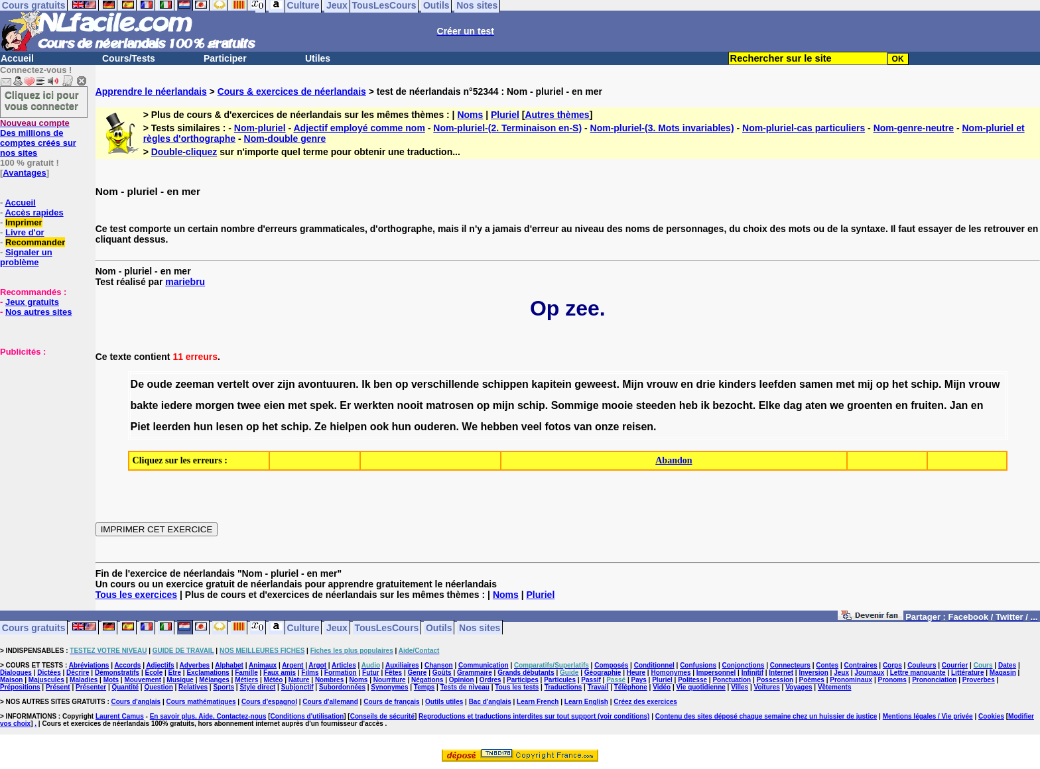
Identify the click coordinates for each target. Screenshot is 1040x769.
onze (607, 426)
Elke (770, 405)
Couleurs (921, 665)
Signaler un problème (26, 257)
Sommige (575, 405)
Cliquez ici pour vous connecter (42, 100)
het (900, 384)
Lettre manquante (918, 672)
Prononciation (934, 679)
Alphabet (229, 665)
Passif (590, 679)
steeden (656, 405)
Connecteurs (790, 665)
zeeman (194, 384)
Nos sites (479, 627)
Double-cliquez (184, 152)
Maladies (84, 679)
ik (705, 405)
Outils (439, 627)
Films (309, 672)
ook (379, 426)
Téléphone (630, 687)
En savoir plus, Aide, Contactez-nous (208, 716)
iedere (176, 405)
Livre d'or (24, 232)
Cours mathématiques (201, 701)
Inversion (813, 672)
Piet (140, 426)
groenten (869, 405)
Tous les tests (517, 687)
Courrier (955, 665)
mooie (617, 405)
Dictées (49, 672)
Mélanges (214, 679)
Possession (775, 679)
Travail (598, 687)
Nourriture (389, 679)
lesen (229, 426)
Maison (11, 679)
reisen (637, 426)
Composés (611, 665)
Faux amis (279, 672)
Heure (636, 672)
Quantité (125, 687)
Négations (427, 679)
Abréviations (89, 665)
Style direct (257, 687)
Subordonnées (342, 687)
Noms (470, 114)
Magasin (1003, 672)
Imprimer (23, 222)
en (687, 384)
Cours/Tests (128, 58)
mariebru (185, 281)
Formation (340, 672)
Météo (273, 679)
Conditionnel (654, 665)
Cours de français (391, 701)
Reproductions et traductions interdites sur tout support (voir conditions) (534, 716)
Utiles (317, 58)
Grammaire (474, 672)
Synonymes (389, 687)
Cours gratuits (34, 627)
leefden (778, 384)
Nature (299, 679)
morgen (214, 405)
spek (322, 405)
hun (203, 426)
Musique (180, 679)
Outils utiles (444, 701)
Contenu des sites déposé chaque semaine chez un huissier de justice (766, 716)
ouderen (435, 426)
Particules (560, 679)
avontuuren (327, 384)
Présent (58, 687)
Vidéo (662, 687)
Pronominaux (851, 679)
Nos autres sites (38, 312)
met (845, 384)
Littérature (967, 672)
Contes (827, 665)
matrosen (450, 405)
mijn (504, 405)
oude (159, 384)
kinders (737, 384)
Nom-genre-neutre (914, 128)
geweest (595, 384)
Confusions (698, 665)
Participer (225, 58)
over (263, 384)
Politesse (692, 679)
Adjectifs (160, 665)
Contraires (861, 665)
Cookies (991, 716)
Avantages (24, 173)
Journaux (869, 672)
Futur (370, 672)
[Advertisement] (40, 423)
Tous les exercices (136, 594)
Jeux (337, 627)
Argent (292, 665)
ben (382, 384)
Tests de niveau (464, 687)
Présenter (91, 687)
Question (158, 687)
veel (531, 426)
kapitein (551, 384)
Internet (781, 672)
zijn (286, 384)
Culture (303, 627)
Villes (739, 687)
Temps (424, 687)
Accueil (17, 58)
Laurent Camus (120, 716)
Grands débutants (525, 672)
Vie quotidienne (701, 687)
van (583, 426)
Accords (127, 665)
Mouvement (142, 679)
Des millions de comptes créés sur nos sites (38, 138)
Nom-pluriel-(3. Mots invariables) (662, 128)
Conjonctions (743, 665)
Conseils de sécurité (382, 716)
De (137, 384)
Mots (111, 679)
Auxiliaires (402, 665)
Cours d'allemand (330, 701)
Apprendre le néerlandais (151, 91)
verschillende (445, 384)
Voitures (767, 687)
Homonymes (670, 672)
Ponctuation (731, 679)
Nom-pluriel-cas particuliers (803, 128)
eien (274, 405)
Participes (523, 679)
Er (345, 405)
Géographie (602, 672)
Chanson (438, 665)
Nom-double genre (285, 138)
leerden (171, 426)
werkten (374, 405)
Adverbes (195, 665)
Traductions (563, 687)
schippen (505, 384)
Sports (223, 687)
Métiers (246, 679)
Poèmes (811, 679)
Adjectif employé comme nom (358, 128)
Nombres (329, 679)
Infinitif (752, 672)
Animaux (263, 665)
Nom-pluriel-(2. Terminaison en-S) (507, 128)
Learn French (537, 701)
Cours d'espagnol (269, 701)
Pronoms (892, 679)
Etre (174, 672)
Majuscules (46, 679)
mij (865, 384)
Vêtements (835, 687)
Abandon (673, 460)
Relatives (193, 687)
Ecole (154, 672)
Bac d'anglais (490, 701)
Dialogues (16, 672)
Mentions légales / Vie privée (928, 716)
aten (816, 405)
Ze (320, 426)
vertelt (233, 384)
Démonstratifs (117, 672)
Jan (959, 405)
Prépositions (20, 687)
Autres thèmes (557, 114)
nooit (410, 405)
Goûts (442, 672)
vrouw (662, 384)
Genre (416, 672)
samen (816, 384)
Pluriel (505, 114)
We (470, 426)
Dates (1007, 665)
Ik (365, 384)
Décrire (77, 672)
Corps (892, 665)
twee (249, 405)
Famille (246, 672)
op (402, 384)
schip (925, 384)
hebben (500, 426)
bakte (145, 405)
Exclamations (207, 672)
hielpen (348, 426)
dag (792, 405)
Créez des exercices (645, 701)
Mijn (632, 384)
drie (705, 384)
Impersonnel (716, 672)
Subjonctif (297, 687)
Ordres (490, 679)
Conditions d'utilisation (307, 716)
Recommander (35, 242)
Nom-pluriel (260, 128)
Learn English (586, 701)
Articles (344, 665)
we (837, 405)
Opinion (461, 679)
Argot (317, 665)
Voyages (798, 687)
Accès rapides (34, 212)
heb (688, 405)
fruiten (927, 405)
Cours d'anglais (136, 701)
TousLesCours (386, 627)
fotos (557, 426)
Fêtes (393, 672)
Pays (638, 679)
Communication (483, 665)
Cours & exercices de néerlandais (292, 91)
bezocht (732, 405)
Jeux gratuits (32, 302)
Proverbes (978, 679)
